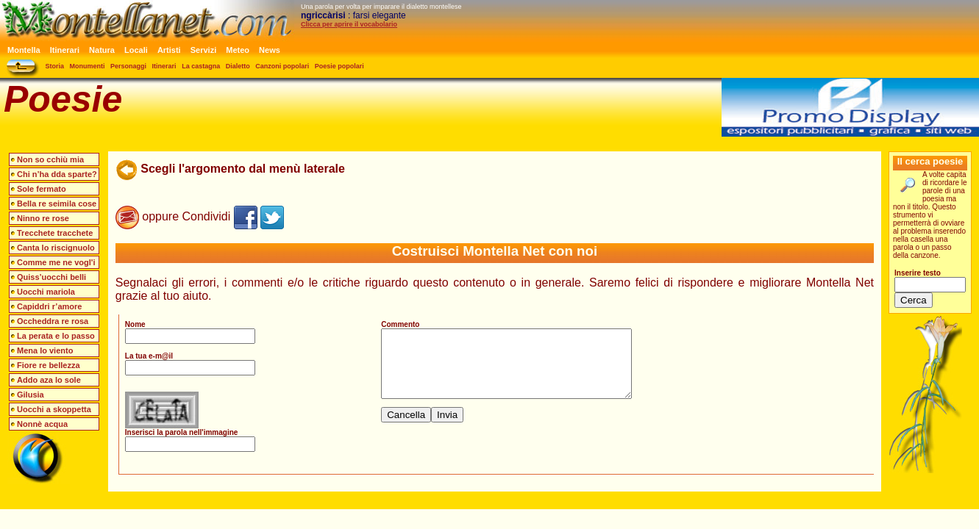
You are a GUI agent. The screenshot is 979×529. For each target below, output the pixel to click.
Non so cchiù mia (50, 159)
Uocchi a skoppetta (54, 409)
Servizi (203, 50)
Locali (136, 50)
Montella (23, 50)
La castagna (201, 66)
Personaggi (128, 66)
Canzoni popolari (282, 66)
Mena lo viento (45, 350)
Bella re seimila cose (56, 203)
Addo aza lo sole (49, 379)
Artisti (169, 50)
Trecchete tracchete (55, 232)
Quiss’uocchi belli (51, 277)
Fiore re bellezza (48, 365)
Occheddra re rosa (52, 321)
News (269, 50)
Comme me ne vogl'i (56, 262)
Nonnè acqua (42, 424)
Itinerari (64, 50)
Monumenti (87, 66)
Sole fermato (41, 188)
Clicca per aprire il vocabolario (349, 24)
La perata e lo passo (56, 335)
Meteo (237, 50)
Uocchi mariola (46, 291)
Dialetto (238, 66)
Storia (55, 66)
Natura (102, 50)
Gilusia (30, 394)
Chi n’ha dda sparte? (57, 174)
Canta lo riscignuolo (56, 247)
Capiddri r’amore (49, 306)
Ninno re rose (43, 218)
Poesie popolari (339, 66)
